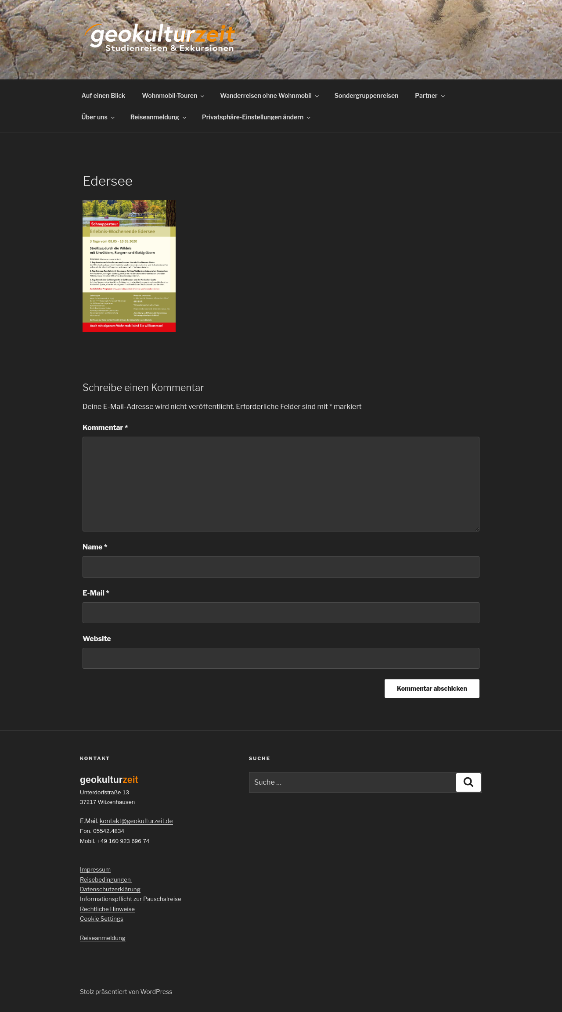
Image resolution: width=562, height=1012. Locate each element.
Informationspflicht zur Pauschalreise (130, 898)
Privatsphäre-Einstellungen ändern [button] (257, 117)
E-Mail (96, 593)
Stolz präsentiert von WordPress (126, 991)
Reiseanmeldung (158, 117)
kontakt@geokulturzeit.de (136, 821)
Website (97, 639)
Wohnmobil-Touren (173, 95)
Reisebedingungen (106, 879)
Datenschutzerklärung (110, 889)
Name (95, 547)
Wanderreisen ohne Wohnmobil (270, 95)
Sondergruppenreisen (367, 95)
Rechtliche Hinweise (107, 908)
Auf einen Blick (104, 95)
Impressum (95, 869)
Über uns (99, 117)
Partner (430, 95)
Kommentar (105, 427)
